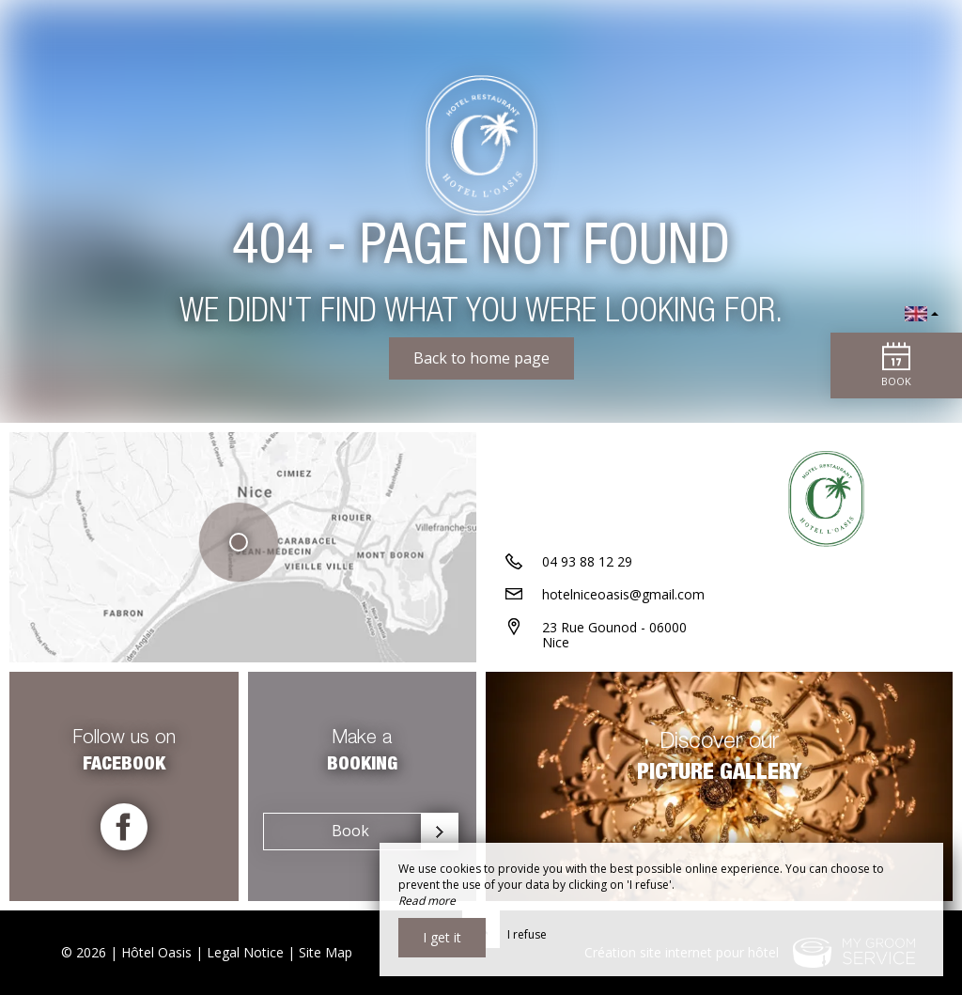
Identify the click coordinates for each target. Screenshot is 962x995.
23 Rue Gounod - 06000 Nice (614, 635)
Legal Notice (245, 952)
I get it (442, 937)
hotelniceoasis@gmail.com (623, 594)
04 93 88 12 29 (587, 561)
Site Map (325, 952)
